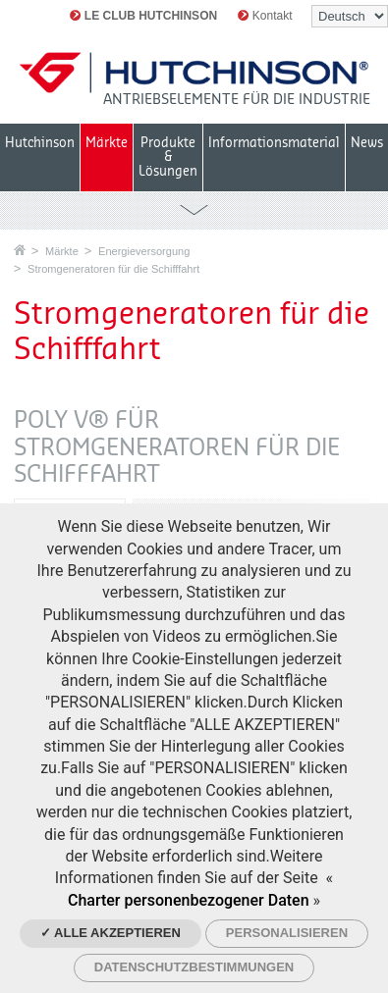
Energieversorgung (144, 251)
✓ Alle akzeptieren (110, 932)
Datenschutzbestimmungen (194, 967)
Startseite (20, 249)
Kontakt (265, 16)
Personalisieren (287, 932)
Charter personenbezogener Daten (188, 900)
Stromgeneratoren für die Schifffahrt (113, 269)
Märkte (62, 251)
